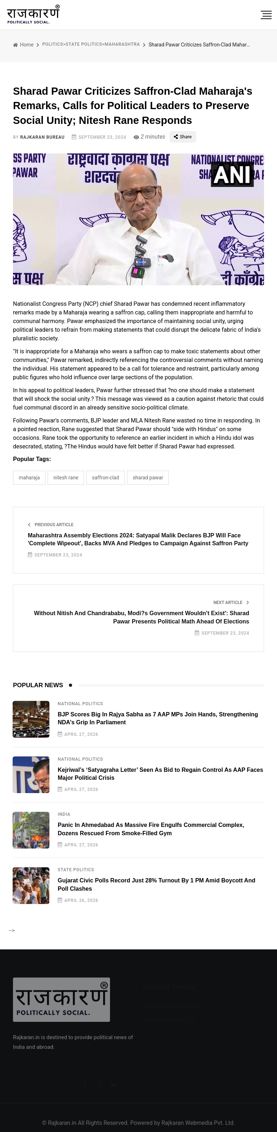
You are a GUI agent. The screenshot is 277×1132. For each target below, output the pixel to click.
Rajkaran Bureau (42, 137)
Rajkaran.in (62, 1127)
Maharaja (29, 477)
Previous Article (51, 524)
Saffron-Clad (105, 477)
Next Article (231, 602)
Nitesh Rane (65, 477)
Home (23, 45)
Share (183, 136)
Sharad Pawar (148, 477)
